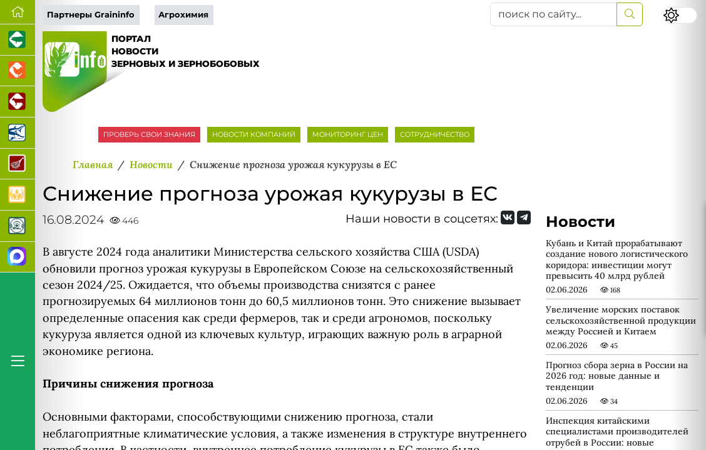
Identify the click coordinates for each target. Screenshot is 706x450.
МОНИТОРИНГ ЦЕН (347, 134)
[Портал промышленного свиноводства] (17, 40)
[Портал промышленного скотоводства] (17, 102)
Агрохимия (183, 14)
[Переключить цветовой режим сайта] (680, 15)
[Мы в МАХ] (17, 257)
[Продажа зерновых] (17, 195)
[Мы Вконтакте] (507, 217)
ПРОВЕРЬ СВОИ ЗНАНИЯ (149, 134)
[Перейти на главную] (17, 12)
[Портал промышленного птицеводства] (17, 71)
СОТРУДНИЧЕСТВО (434, 134)
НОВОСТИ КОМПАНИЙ (253, 134)
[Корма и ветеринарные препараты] (17, 226)
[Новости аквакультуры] (17, 133)
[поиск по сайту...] (553, 14)
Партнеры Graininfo (91, 14)
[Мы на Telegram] (524, 217)
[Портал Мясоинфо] (17, 164)
